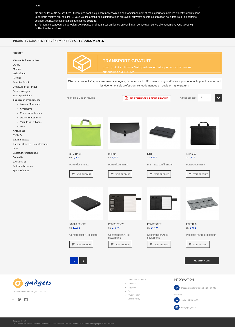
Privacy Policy (134, 295)
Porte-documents (30, 117)
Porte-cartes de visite (31, 113)
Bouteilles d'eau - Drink (25, 86)
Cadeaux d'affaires (23, 166)
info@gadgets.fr (188, 307)
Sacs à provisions (22, 95)
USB (22, 126)
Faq (129, 291)
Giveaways (26, 108)
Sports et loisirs (21, 170)
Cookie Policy (134, 299)
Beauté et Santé (21, 82)
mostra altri (202, 260)
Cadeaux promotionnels (25, 152)
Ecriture (17, 77)
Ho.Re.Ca (17, 135)
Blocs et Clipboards (30, 104)
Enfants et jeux (21, 139)
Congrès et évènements (26, 99)
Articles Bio (19, 130)
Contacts (132, 283)
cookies (91, 20)
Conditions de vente (137, 280)
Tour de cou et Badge (30, 121)
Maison (17, 69)
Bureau (16, 64)
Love (15, 148)
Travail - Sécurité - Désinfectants (30, 143)
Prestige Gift (19, 161)
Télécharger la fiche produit (146, 98)
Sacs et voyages (21, 91)
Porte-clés (18, 157)
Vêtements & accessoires (26, 60)
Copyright (132, 287)
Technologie (19, 73)
